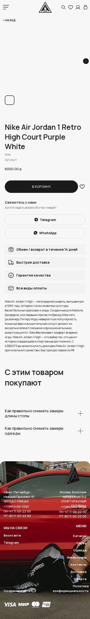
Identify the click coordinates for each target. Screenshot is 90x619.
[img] (85, 7)
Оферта (80, 579)
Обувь (81, 543)
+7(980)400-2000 (73, 507)
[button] (63, 7)
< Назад (9, 20)
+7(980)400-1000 (16, 507)
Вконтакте (12, 535)
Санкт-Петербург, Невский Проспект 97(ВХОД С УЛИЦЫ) (19, 496)
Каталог (79, 536)
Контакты (78, 564)
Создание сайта (17, 591)
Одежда (79, 550)
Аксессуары (76, 557)
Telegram (11, 542)
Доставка (78, 572)
